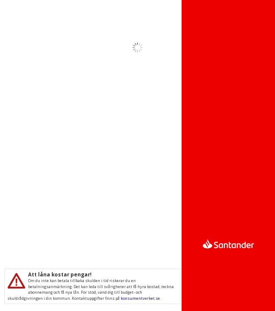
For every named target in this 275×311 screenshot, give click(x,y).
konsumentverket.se (140, 298)
